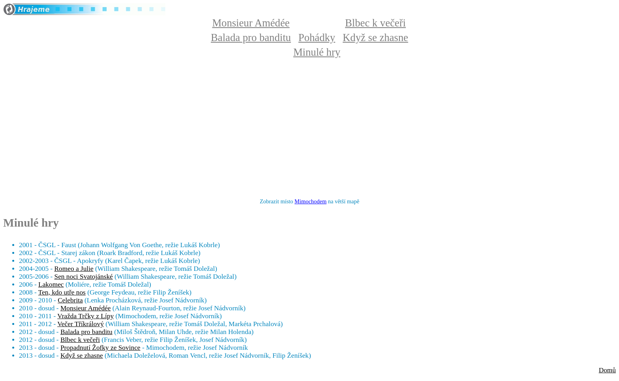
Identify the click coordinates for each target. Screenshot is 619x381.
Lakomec (51, 284)
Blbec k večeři (375, 23)
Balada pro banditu (251, 37)
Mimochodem (310, 201)
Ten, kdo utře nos (62, 292)
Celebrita (70, 300)
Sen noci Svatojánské (83, 276)
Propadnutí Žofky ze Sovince (100, 347)
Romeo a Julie (74, 268)
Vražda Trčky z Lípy (85, 316)
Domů (607, 370)
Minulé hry (316, 52)
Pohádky (316, 37)
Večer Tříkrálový (80, 324)
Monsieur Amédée (250, 23)
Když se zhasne (375, 37)
